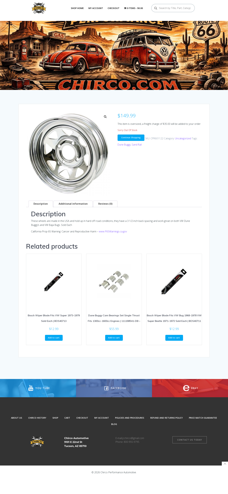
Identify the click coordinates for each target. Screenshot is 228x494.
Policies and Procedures (129, 431)
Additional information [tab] (73, 209)
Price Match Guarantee (203, 431)
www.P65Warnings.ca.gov (113, 237)
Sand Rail (137, 150)
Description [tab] (41, 209)
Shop (55, 431)
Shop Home (77, 8)
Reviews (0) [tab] (106, 209)
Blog (114, 437)
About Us (16, 431)
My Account (95, 8)
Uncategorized (183, 144)
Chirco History (37, 431)
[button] (105, 122)
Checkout (113, 8)
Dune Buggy (124, 150)
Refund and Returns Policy (166, 431)
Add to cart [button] (54, 344)
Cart (67, 431)
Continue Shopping (131, 143)
